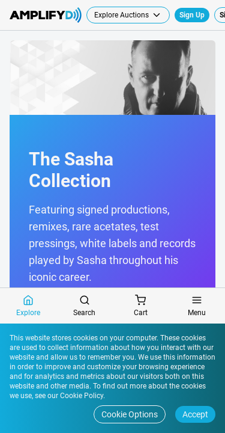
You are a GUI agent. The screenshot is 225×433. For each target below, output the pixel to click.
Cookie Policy (80, 396)
